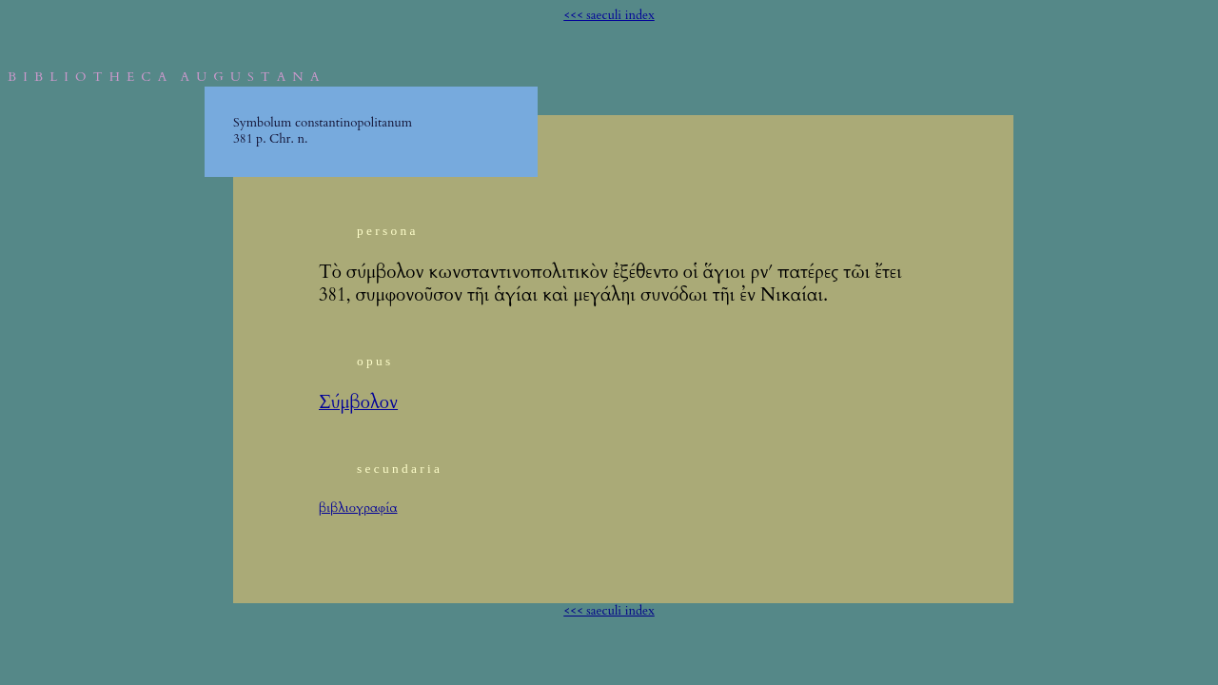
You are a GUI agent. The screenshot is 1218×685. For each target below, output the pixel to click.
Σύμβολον (358, 403)
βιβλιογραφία (358, 508)
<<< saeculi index (609, 15)
